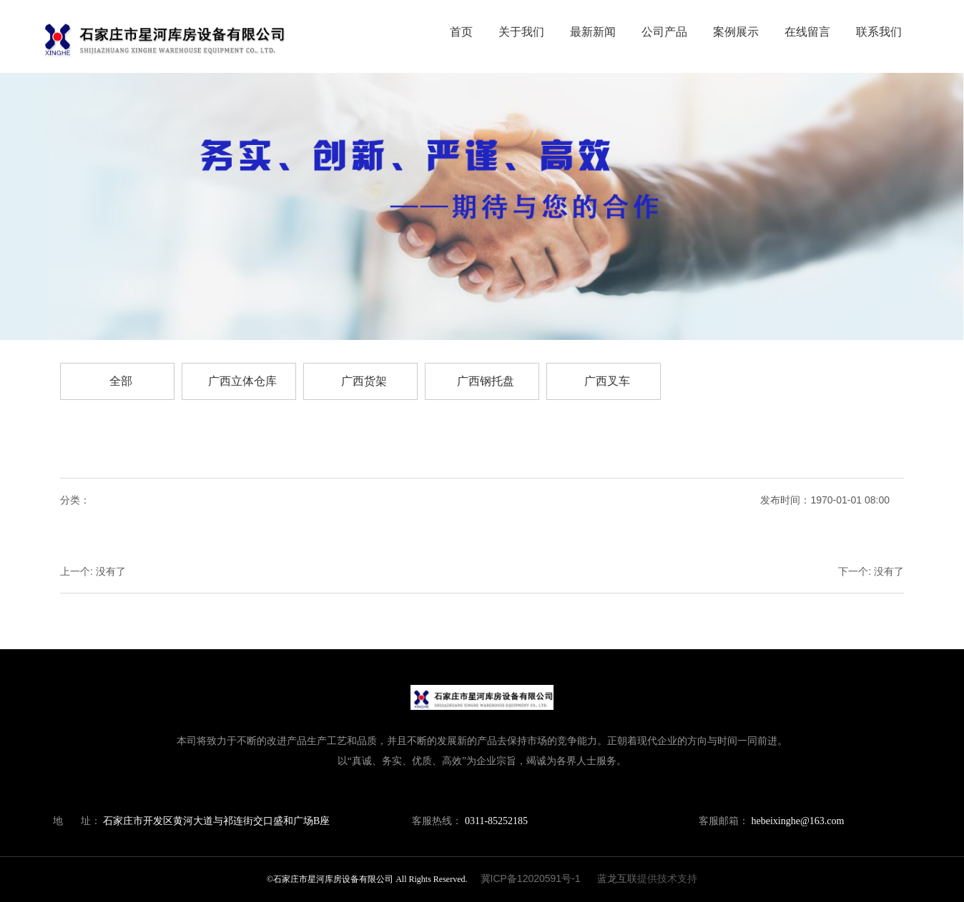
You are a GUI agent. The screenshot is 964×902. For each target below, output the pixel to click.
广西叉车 (607, 381)
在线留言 (807, 32)
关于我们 (521, 32)
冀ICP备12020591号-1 (531, 878)
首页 (461, 32)
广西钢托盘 (485, 381)
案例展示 (736, 32)
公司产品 (664, 32)
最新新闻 (593, 32)
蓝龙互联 (617, 878)
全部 (120, 381)
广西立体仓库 (242, 381)
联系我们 (879, 32)
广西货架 (364, 381)
